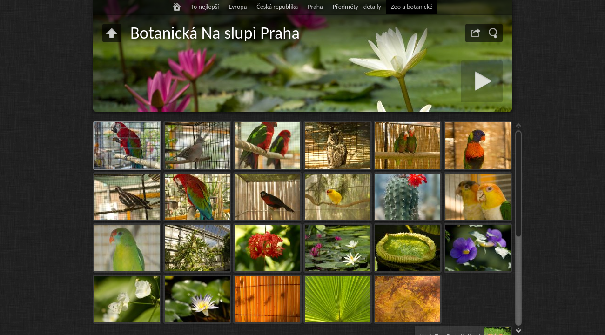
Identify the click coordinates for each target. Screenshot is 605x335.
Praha (315, 7)
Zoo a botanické (412, 7)
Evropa (238, 7)
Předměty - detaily (357, 7)
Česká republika (277, 7)
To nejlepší (205, 7)
